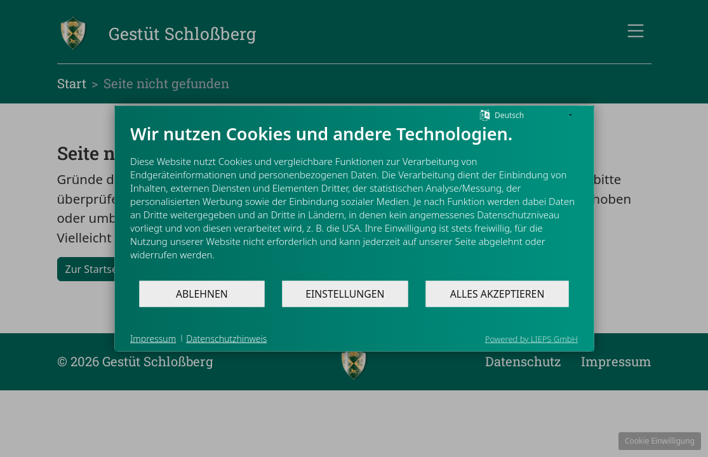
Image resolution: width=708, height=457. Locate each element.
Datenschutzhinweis (226, 338)
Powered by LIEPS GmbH (531, 339)
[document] (354, 201)
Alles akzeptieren (497, 293)
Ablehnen (202, 293)
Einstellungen (344, 293)
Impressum (153, 338)
